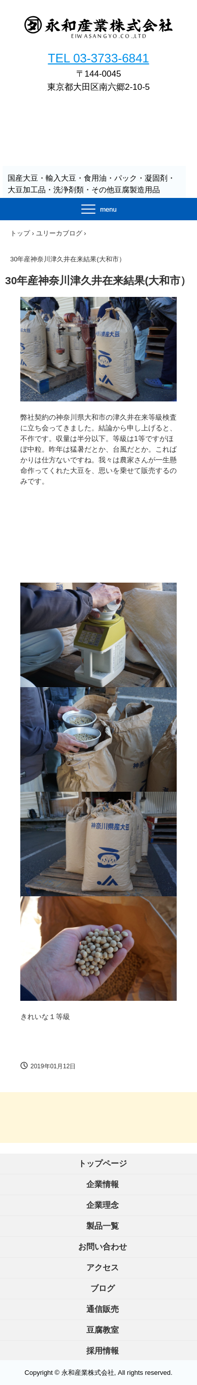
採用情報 (102, 1350)
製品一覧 (102, 1226)
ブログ (102, 1288)
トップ (20, 233)
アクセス (102, 1267)
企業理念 (102, 1205)
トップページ (102, 1163)
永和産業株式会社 (99, 36)
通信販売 (102, 1309)
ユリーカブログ (59, 233)
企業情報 (102, 1184)
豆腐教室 (102, 1330)
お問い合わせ (102, 1246)
